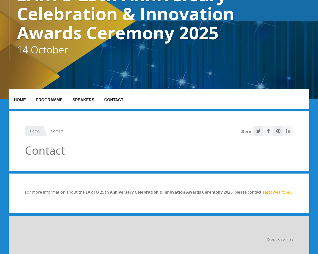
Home (20, 100)
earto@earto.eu (277, 192)
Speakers (83, 100)
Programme (49, 100)
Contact (113, 100)
